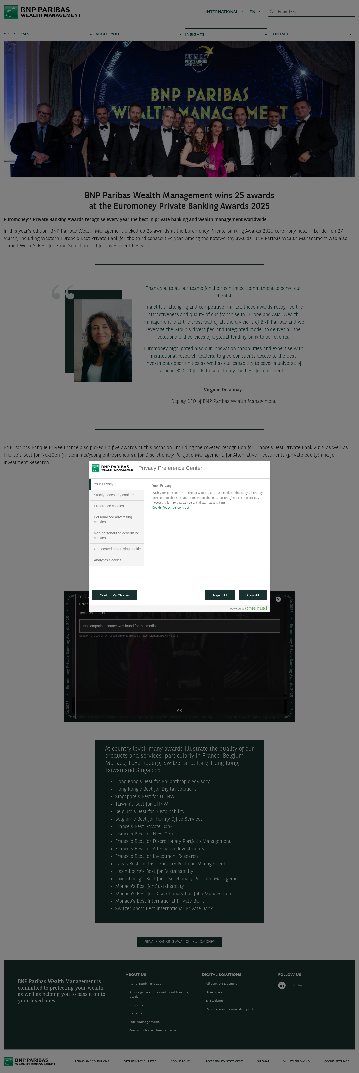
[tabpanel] (209, 498)
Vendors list (181, 507)
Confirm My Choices (115, 595)
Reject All (220, 595)
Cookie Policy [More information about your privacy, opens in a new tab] (161, 507)
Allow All (252, 595)
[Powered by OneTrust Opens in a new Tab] (249, 609)
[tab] (116, 484)
